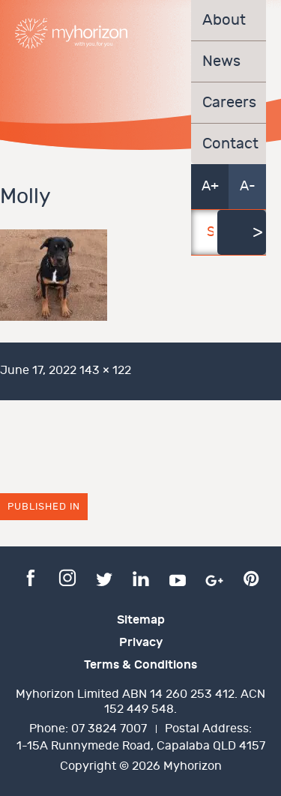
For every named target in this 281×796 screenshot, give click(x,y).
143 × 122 (105, 371)
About (224, 20)
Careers (228, 103)
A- (248, 186)
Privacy (141, 642)
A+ (210, 186)
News (221, 61)
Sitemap (141, 619)
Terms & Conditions (140, 664)
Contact (228, 144)
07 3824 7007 (109, 729)
